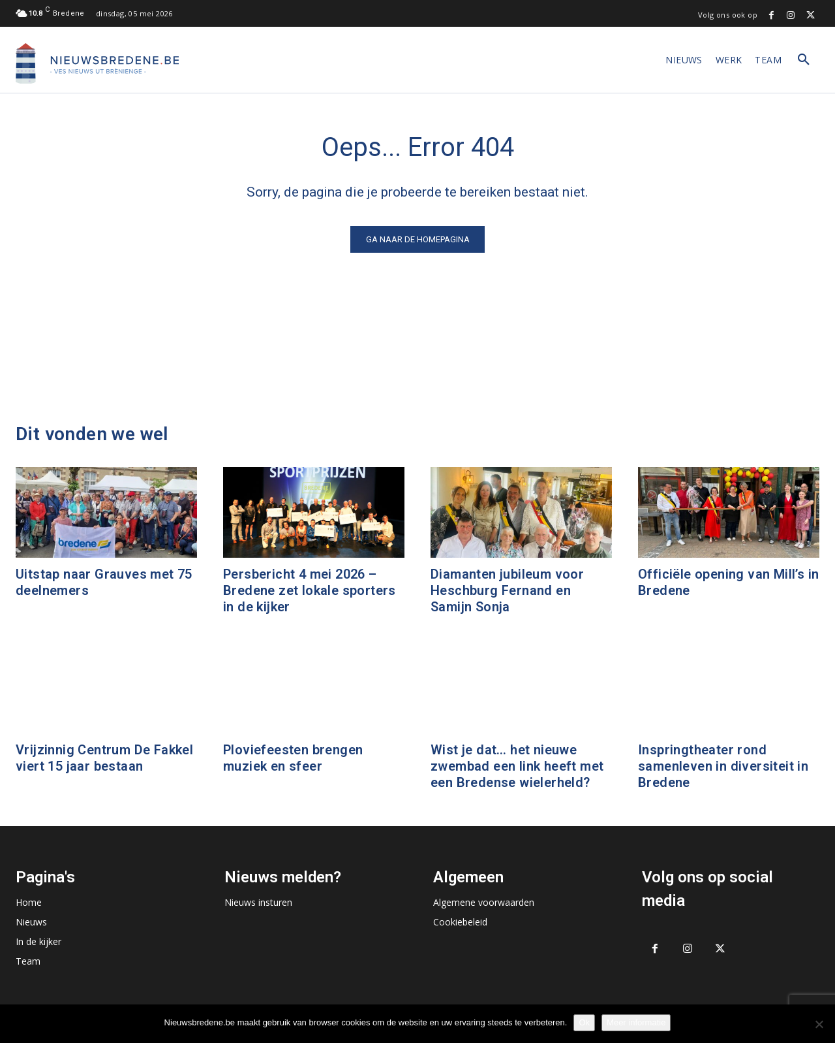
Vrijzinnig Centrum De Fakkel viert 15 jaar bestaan (104, 758)
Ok (584, 1022)
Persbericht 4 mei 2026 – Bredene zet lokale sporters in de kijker (309, 590)
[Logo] (97, 63)
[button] (803, 60)
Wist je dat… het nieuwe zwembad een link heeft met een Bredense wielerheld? (517, 766)
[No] (818, 1024)
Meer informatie (636, 1022)
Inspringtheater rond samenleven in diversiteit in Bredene (723, 766)
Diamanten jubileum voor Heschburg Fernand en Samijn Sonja (507, 590)
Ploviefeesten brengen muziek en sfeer (293, 758)
